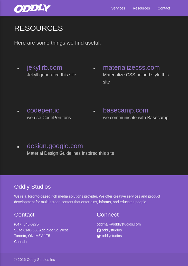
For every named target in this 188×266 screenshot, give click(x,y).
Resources (141, 8)
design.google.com (55, 146)
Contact (164, 8)
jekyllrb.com (44, 67)
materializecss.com (131, 67)
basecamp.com (125, 110)
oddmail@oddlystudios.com (119, 224)
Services (118, 8)
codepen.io (43, 110)
